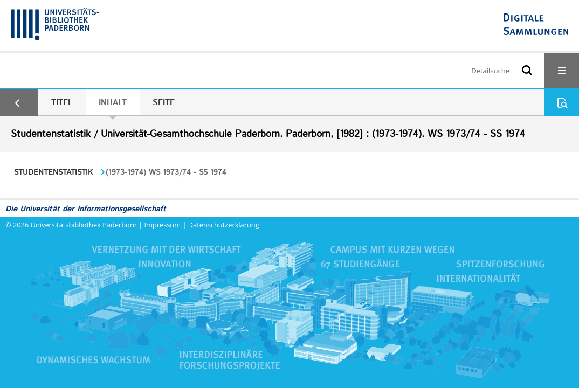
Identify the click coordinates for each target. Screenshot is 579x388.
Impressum (162, 225)
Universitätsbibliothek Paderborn (84, 225)
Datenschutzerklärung (223, 225)
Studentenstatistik (53, 172)
